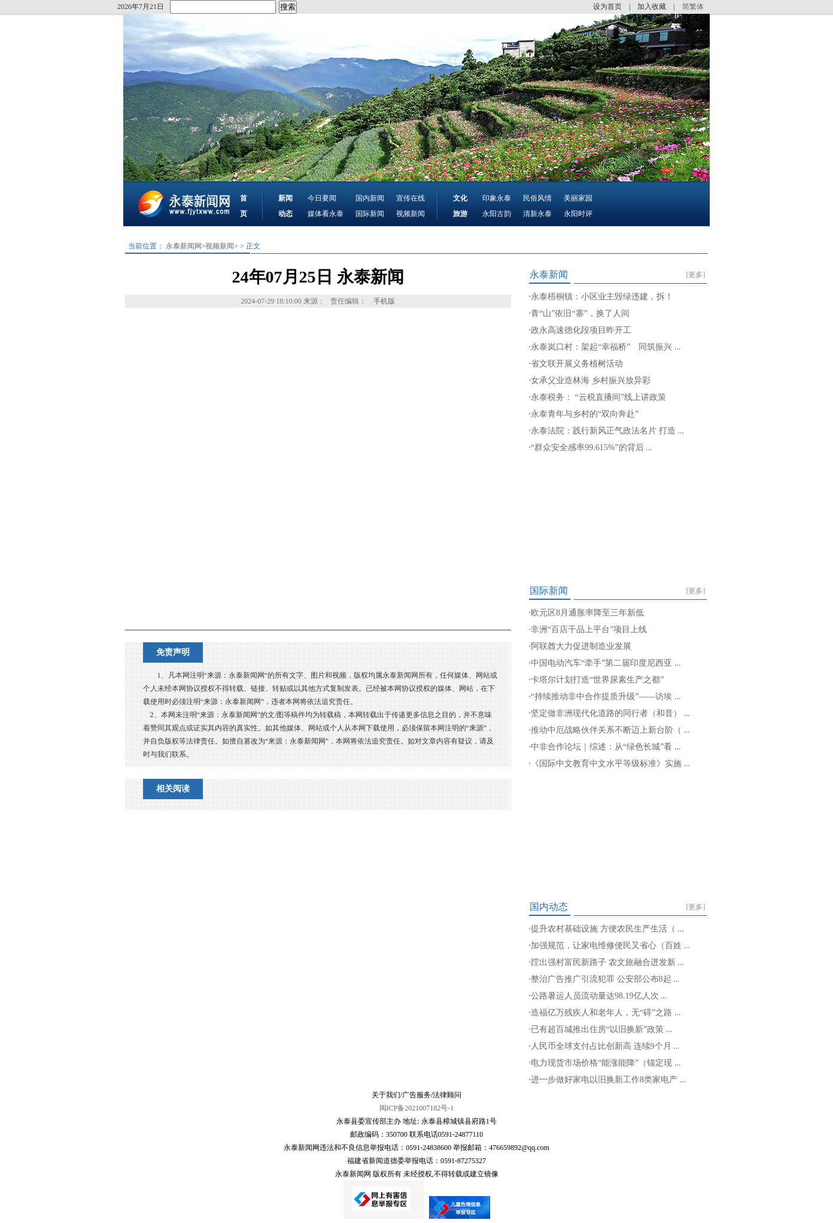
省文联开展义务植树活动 (577, 363)
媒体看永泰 (325, 214)
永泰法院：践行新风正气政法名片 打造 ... (607, 430)
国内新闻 (369, 198)
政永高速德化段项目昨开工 (581, 330)
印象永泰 (496, 198)
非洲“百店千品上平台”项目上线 (589, 629)
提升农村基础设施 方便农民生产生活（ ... (607, 928)
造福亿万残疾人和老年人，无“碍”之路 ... (605, 1012)
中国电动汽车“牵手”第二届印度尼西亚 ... (605, 662)
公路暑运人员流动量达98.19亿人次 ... (599, 995)
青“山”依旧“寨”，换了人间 (580, 313)
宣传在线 (410, 198)
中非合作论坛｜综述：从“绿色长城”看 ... (605, 746)
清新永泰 (537, 214)
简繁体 (693, 6)
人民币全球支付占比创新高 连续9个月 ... (605, 1046)
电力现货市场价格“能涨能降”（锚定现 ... (605, 1062)
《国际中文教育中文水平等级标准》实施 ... (610, 763)
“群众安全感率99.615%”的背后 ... (591, 447)
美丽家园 (578, 198)
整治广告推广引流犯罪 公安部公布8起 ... (605, 979)
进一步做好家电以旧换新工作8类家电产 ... (608, 1079)
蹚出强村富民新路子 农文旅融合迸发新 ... (607, 962)
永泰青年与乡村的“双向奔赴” (585, 413)
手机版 (384, 301)
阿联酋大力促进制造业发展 (581, 646)
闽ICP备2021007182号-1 (416, 1108)
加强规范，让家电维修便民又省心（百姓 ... (610, 945)
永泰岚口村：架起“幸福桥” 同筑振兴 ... (605, 346)
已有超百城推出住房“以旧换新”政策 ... (601, 1029)
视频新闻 (410, 214)
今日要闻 (322, 198)
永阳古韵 (496, 214)
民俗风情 (537, 198)
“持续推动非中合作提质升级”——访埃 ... (605, 696)
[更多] (696, 275)
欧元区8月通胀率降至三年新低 (587, 612)
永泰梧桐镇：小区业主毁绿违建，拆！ (602, 296)
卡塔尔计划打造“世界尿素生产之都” (597, 679)
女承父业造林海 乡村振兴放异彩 (590, 380)
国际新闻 (369, 214)
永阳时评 (578, 214)
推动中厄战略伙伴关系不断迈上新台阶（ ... (610, 730)
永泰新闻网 (184, 246)
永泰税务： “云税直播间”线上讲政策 (598, 397)
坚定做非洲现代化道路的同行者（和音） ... (610, 713)
